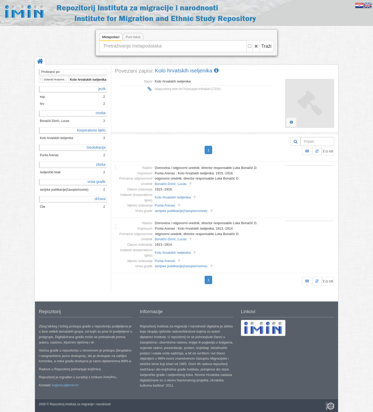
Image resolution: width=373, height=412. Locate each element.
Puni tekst (133, 37)
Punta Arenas (165, 205)
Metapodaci (110, 37)
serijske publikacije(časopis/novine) (181, 211)
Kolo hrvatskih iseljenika (187, 70)
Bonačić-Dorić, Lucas (171, 184)
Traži (266, 46)
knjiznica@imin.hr (65, 385)
